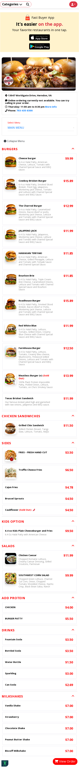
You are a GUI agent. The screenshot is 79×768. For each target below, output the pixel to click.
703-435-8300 (25, 110)
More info (51, 106)
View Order (65, 761)
